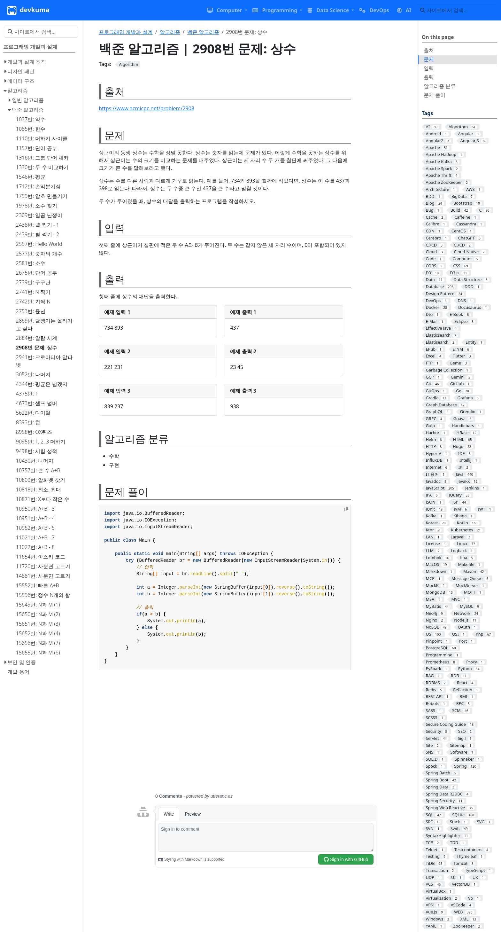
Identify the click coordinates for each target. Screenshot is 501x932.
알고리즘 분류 (440, 86)
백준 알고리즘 (203, 31)
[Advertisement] (256, 735)
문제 (429, 59)
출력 (429, 77)
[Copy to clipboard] (346, 509)
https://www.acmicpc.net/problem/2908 (147, 108)
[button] (227, 10)
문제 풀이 (434, 94)
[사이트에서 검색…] (456, 10)
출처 (429, 50)
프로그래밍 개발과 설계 (125, 31)
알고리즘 (170, 31)
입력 (429, 68)
